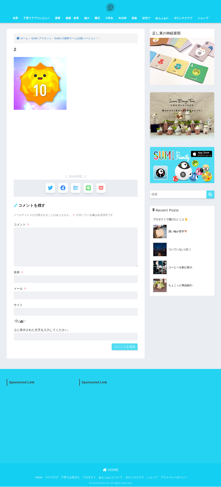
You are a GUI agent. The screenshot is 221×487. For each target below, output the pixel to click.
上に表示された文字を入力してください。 (42, 330)
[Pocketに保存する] (101, 188)
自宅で (146, 18)
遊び (86, 18)
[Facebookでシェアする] (63, 188)
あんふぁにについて (110, 477)
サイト (18, 305)
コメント (22, 225)
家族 (134, 18)
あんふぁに (162, 18)
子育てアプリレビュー (36, 18)
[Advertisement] (76, 139)
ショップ (203, 18)
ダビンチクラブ (183, 18)
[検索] (210, 194)
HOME (110, 470)
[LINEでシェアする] (88, 188)
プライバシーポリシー (174, 477)
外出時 (122, 18)
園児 (97, 18)
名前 (19, 272)
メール (20, 289)
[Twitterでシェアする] (50, 188)
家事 (57, 18)
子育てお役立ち (70, 477)
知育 (15, 18)
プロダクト (89, 477)
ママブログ (51, 477)
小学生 (109, 18)
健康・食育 (72, 18)
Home (38, 477)
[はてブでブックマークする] (76, 188)
